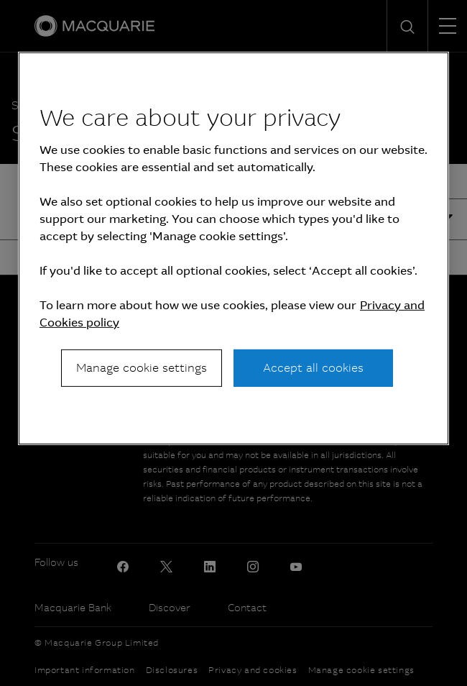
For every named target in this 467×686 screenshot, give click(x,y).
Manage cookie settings (141, 367)
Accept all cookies (313, 367)
